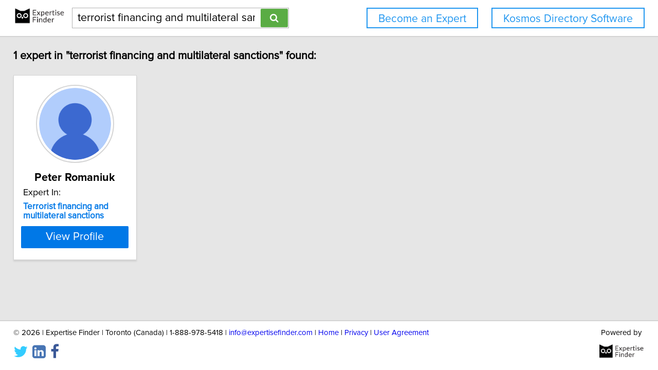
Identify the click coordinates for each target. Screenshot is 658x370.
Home (328, 333)
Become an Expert (422, 18)
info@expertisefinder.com (271, 333)
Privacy (356, 333)
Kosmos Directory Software (568, 18)
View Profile (75, 237)
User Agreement (401, 333)
